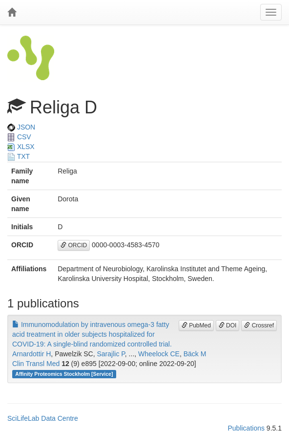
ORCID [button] (74, 245)
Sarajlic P (111, 354)
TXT (18, 156)
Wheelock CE (159, 354)
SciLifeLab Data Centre (42, 418)
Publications (246, 428)
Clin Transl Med (36, 364)
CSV (19, 137)
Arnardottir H (31, 354)
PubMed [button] (196, 325)
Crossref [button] (259, 325)
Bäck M (195, 354)
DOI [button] (228, 325)
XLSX (21, 147)
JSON (21, 127)
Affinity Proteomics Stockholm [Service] (64, 374)
